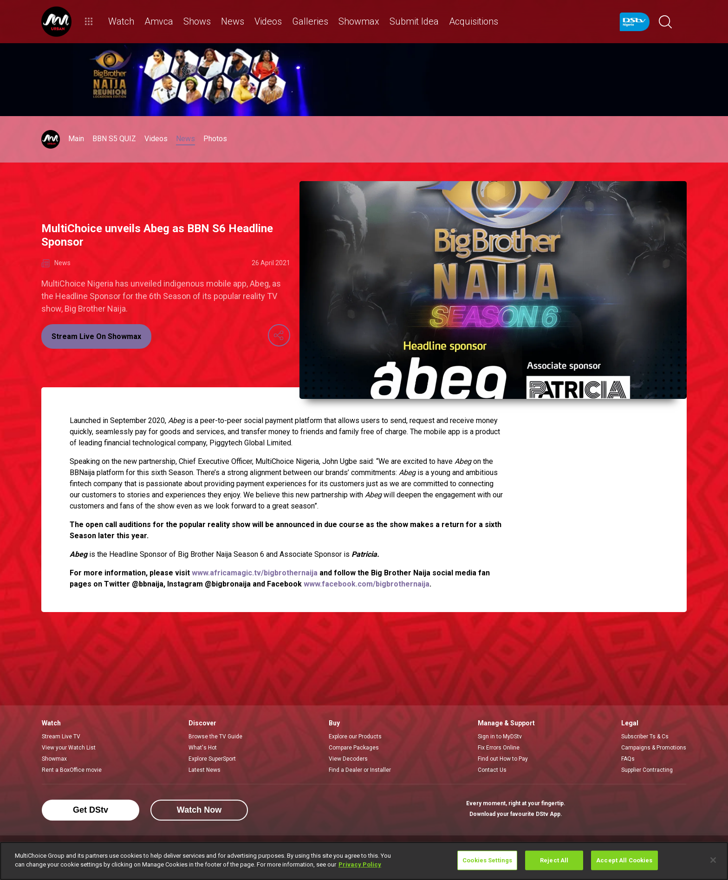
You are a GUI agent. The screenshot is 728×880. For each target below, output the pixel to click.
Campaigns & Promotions (653, 747)
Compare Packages (354, 747)
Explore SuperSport (212, 759)
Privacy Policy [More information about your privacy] (359, 864)
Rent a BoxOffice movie (72, 770)
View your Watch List (69, 747)
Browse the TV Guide (215, 736)
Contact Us (492, 770)
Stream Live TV (61, 736)
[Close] (713, 860)
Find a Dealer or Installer (360, 770)
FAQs (628, 759)
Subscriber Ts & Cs (645, 736)
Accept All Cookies (624, 860)
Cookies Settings (487, 860)
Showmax (54, 759)
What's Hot (202, 747)
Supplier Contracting (647, 770)
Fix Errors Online (499, 747)
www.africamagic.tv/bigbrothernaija (255, 572)
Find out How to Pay (503, 759)
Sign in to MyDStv (500, 736)
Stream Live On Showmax (96, 336)
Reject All (554, 860)
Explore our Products (355, 736)
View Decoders (348, 759)
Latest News (204, 770)
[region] (364, 861)
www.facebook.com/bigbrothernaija (366, 584)
